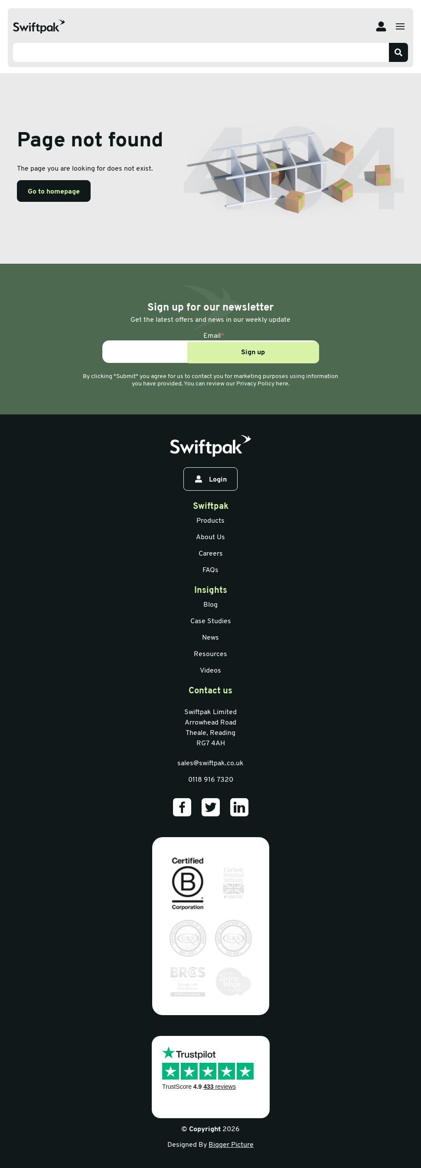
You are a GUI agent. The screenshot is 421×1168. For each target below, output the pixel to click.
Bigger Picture (231, 1145)
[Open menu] (400, 26)
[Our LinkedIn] (239, 807)
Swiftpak (210, 506)
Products (210, 521)
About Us (210, 537)
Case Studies (210, 621)
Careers (211, 553)
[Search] (398, 52)
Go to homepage (54, 191)
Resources (210, 654)
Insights (210, 590)
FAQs (210, 570)
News (210, 637)
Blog (210, 605)
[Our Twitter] (211, 807)
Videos (210, 670)
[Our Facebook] (182, 807)
